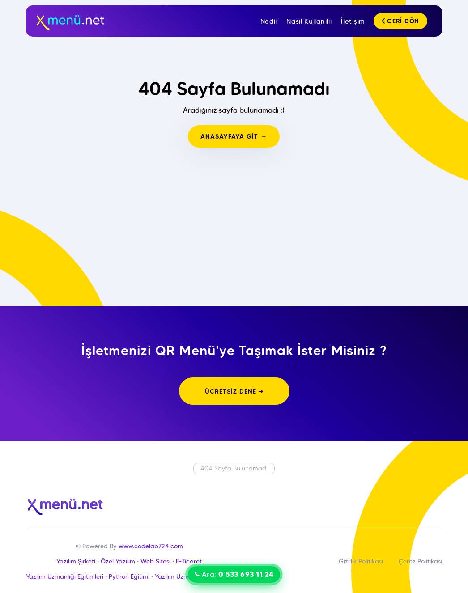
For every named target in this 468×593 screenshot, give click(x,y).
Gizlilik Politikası (361, 561)
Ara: (234, 574)
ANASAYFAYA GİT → (233, 136)
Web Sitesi (155, 561)
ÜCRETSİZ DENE (234, 391)
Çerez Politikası (420, 561)
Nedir (269, 21)
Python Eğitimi (129, 576)
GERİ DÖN (400, 21)
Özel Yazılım (118, 561)
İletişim (353, 21)
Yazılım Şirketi (75, 561)
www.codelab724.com (151, 546)
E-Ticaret (189, 561)
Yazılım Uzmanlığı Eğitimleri (64, 576)
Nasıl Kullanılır (309, 21)
